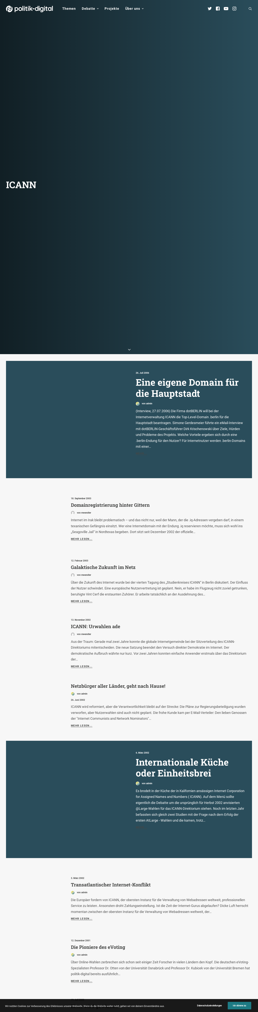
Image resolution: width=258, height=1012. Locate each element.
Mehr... (141, 403)
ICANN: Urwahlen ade (95, 576)
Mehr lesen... (82, 488)
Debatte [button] (90, 9)
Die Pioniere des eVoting (98, 897)
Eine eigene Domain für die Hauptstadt (187, 337)
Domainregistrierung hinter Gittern (110, 455)
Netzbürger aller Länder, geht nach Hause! (118, 636)
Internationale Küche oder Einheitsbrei (182, 717)
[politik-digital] (29, 9)
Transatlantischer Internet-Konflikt (111, 834)
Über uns (134, 9)
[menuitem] (69, 8)
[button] (250, 8)
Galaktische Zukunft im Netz (103, 517)
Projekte (112, 9)
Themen (69, 9)
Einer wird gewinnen (94, 956)
